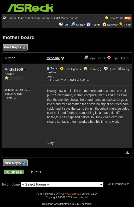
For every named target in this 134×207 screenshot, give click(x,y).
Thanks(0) (92, 69)
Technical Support (39, 18)
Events (94, 24)
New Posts (116, 18)
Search (80, 24)
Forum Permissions (119, 184)
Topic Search (95, 58)
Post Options (70, 69)
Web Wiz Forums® (70, 193)
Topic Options (118, 58)
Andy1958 (15, 69)
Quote (112, 69)
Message (53, 58)
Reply (126, 69)
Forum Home (16, 18)
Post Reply (14, 47)
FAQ (66, 24)
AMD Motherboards (66, 18)
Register (112, 24)
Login (127, 24)
